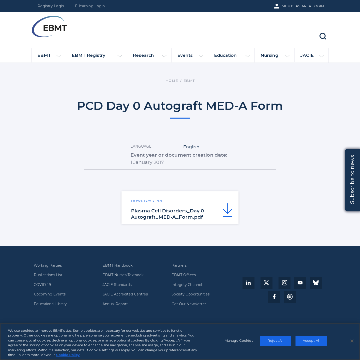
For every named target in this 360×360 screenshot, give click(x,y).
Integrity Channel (187, 285)
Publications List (48, 275)
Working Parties (48, 265)
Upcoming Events (50, 294)
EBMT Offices (184, 275)
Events (190, 57)
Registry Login (51, 6)
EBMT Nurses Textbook (123, 275)
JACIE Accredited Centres (125, 294)
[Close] (352, 341)
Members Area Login (303, 6)
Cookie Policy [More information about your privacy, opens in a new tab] (68, 355)
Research (149, 57)
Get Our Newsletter (189, 304)
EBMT (49, 57)
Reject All (275, 341)
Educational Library (50, 304)
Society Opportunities (191, 294)
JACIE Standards (117, 285)
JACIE (312, 57)
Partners (179, 265)
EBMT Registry (97, 57)
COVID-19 (42, 285)
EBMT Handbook (117, 265)
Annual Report (115, 304)
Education (232, 57)
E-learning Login (90, 6)
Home (172, 81)
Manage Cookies (239, 341)
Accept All (311, 341)
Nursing (275, 57)
